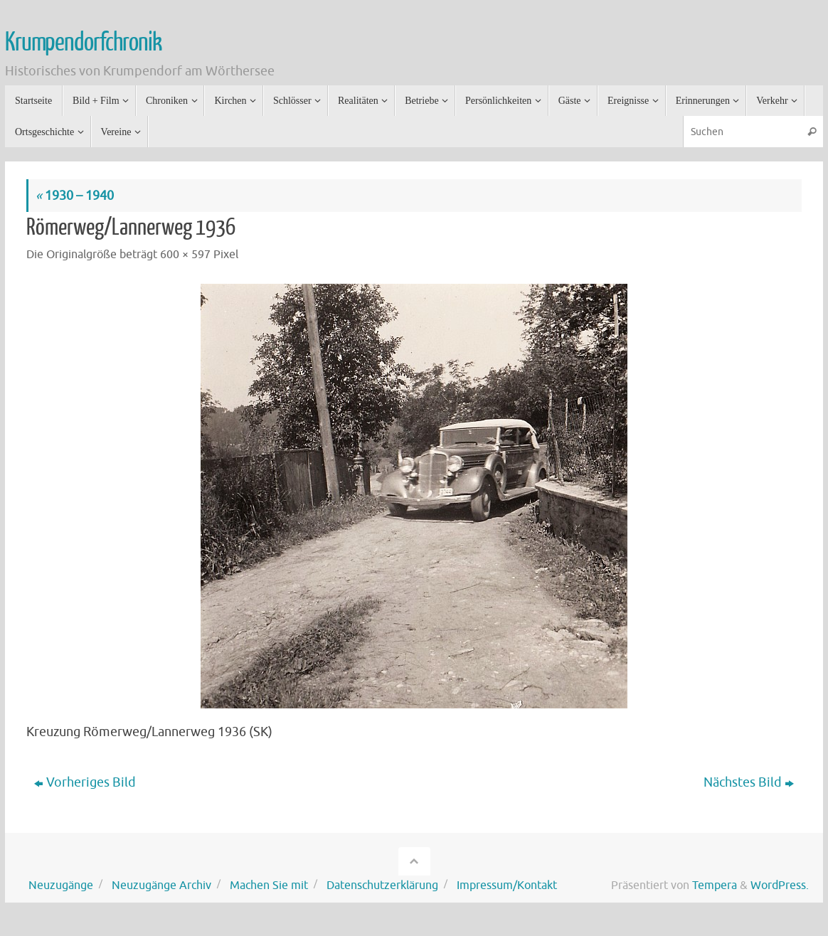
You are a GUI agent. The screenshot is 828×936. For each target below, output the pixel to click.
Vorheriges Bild (85, 782)
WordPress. (779, 885)
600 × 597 (185, 254)
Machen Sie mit (269, 885)
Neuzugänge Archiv (161, 885)
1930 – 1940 (75, 195)
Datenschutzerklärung (382, 885)
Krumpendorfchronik (83, 42)
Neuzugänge (60, 885)
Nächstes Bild (749, 782)
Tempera (714, 885)
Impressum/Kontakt (507, 885)
